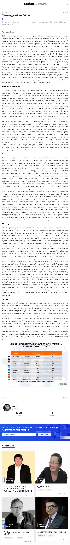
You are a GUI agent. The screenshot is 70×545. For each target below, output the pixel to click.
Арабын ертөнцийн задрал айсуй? (16, 533)
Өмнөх (4, 12)
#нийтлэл (48, 490)
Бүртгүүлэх (44, 434)
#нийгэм (40, 490)
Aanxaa (5, 19)
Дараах (65, 12)
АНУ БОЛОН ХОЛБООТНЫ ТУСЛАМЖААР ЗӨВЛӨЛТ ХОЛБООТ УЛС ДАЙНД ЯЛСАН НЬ (18, 488)
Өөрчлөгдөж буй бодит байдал (51, 532)
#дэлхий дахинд (9, 537)
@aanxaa (15, 409)
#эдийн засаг (41, 535)
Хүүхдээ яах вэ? (44, 486)
